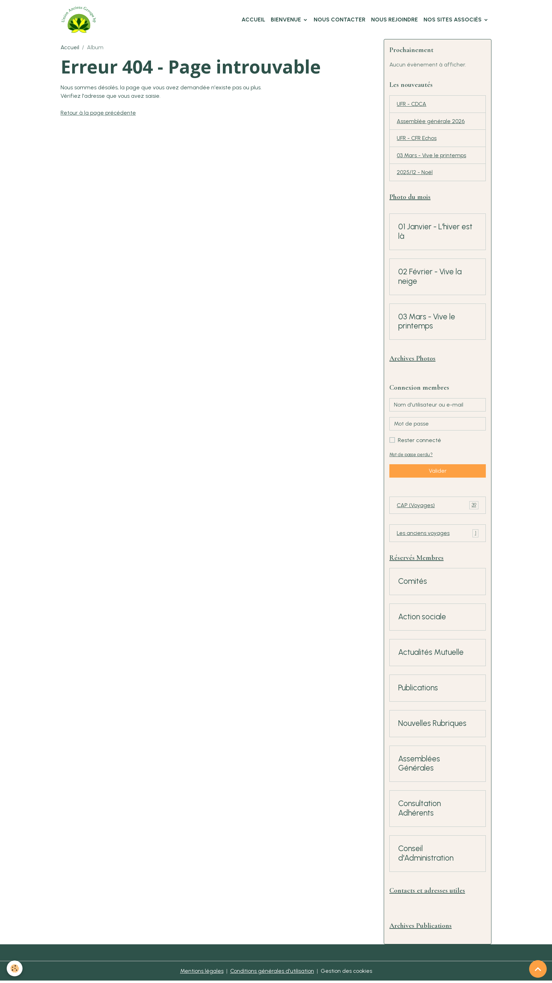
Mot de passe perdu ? (411, 455)
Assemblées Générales (419, 765)
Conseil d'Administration (425, 855)
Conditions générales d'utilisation (272, 973)
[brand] (80, 20)
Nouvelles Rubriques (432, 725)
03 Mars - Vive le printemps (431, 156)
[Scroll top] (538, 969)
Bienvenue (286, 19)
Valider (438, 471)
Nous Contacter (339, 19)
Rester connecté (419, 441)
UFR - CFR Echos (417, 138)
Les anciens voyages (437, 535)
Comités (412, 583)
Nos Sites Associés (453, 19)
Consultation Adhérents (419, 810)
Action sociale (422, 618)
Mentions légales (201, 973)
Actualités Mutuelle (431, 654)
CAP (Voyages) (437, 507)
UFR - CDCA (412, 104)
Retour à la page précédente (98, 112)
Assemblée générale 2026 (431, 121)
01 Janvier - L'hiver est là (435, 232)
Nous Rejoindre (394, 19)
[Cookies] (15, 968)
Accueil (253, 19)
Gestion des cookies (346, 973)
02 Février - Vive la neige (430, 277)
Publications (418, 689)
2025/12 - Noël (415, 173)
